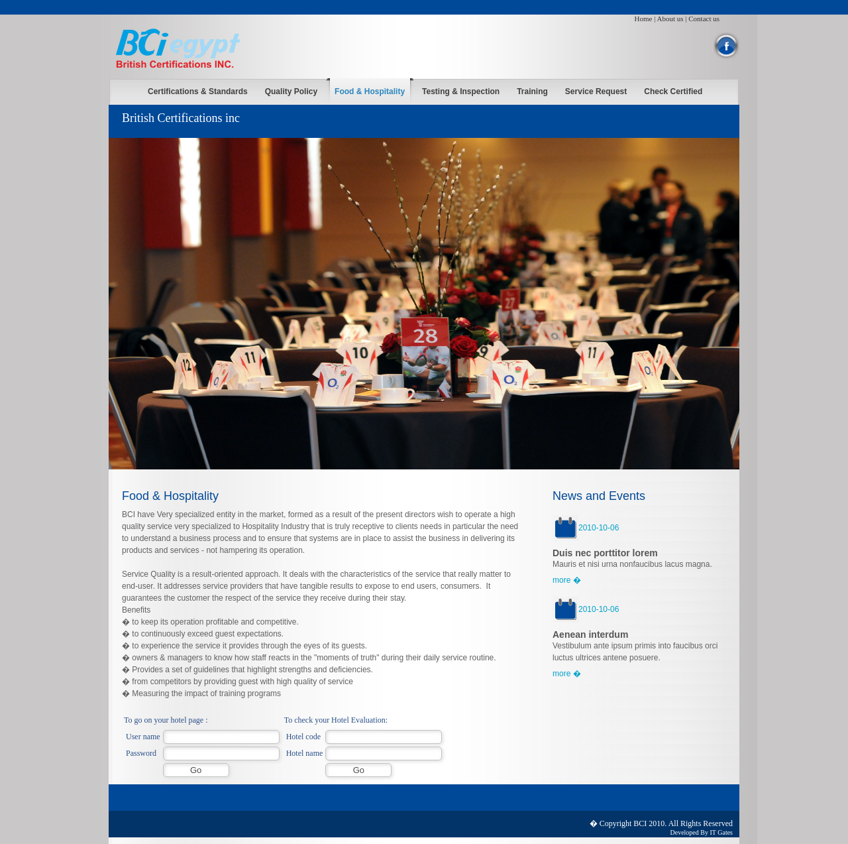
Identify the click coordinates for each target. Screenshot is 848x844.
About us (670, 19)
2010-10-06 (586, 527)
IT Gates (721, 832)
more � (567, 580)
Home (644, 19)
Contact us (703, 19)
